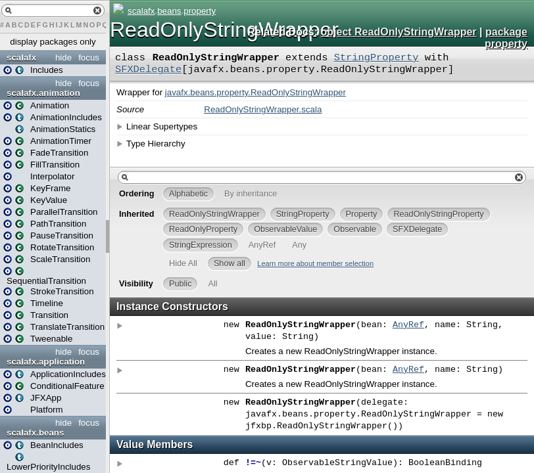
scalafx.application (46, 362)
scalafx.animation (43, 93)
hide (63, 57)
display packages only (52, 42)
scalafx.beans (35, 433)
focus (88, 57)
